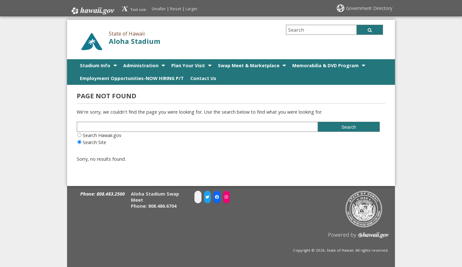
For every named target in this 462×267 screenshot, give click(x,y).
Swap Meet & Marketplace (248, 65)
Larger (191, 9)
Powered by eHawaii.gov (359, 237)
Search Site (94, 142)
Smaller (158, 9)
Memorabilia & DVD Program (325, 65)
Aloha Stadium (134, 41)
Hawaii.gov (92, 11)
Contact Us (203, 78)
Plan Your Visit (188, 65)
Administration (140, 65)
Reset (175, 9)
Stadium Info (95, 65)
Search (348, 127)
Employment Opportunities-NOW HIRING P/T (132, 78)
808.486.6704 (162, 206)
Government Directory (369, 8)
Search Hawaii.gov (102, 135)
